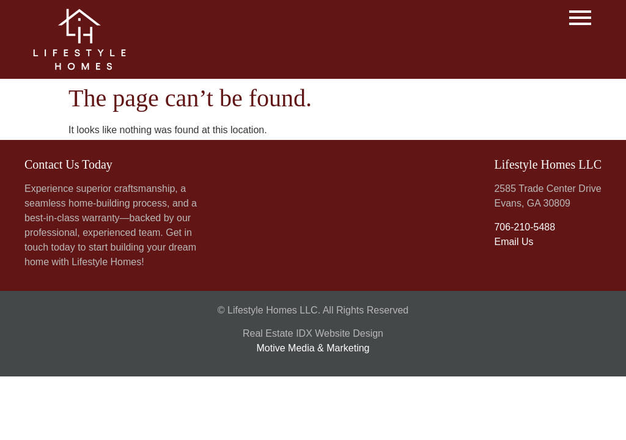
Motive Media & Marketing (313, 348)
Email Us (513, 242)
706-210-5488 (524, 227)
